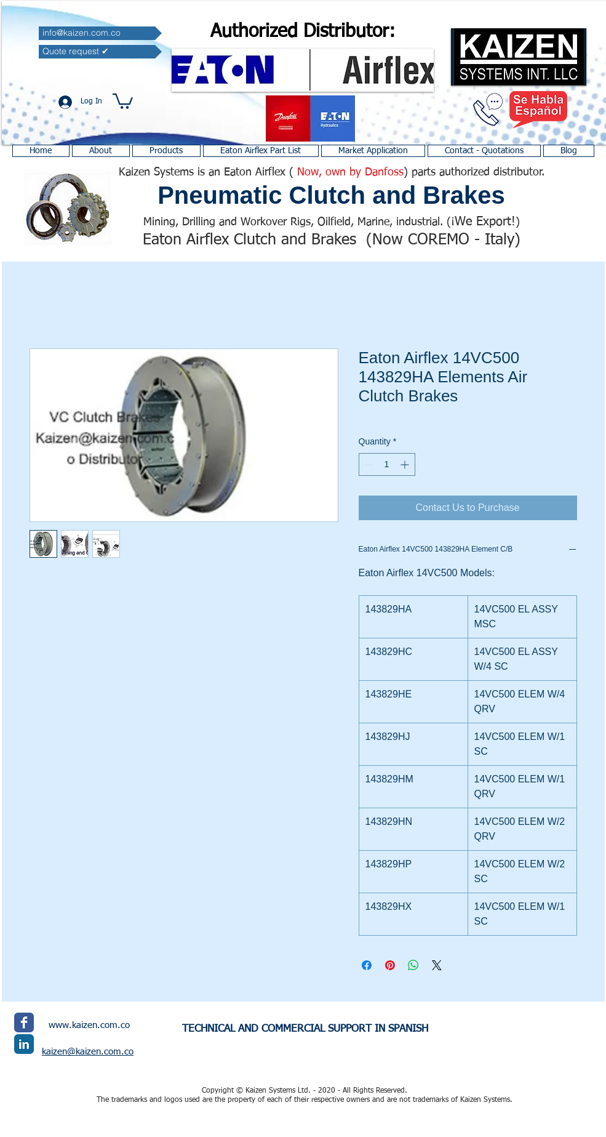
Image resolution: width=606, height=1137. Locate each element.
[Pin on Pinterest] (390, 965)
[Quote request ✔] (100, 51)
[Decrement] (368, 464)
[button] (123, 100)
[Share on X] (436, 965)
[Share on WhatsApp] (413, 965)
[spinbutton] (387, 464)
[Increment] (405, 464)
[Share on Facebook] (366, 965)
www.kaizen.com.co (89, 1025)
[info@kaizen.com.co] (100, 33)
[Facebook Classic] (24, 1022)
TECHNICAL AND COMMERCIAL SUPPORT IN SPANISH (305, 1029)
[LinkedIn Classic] (24, 1044)
